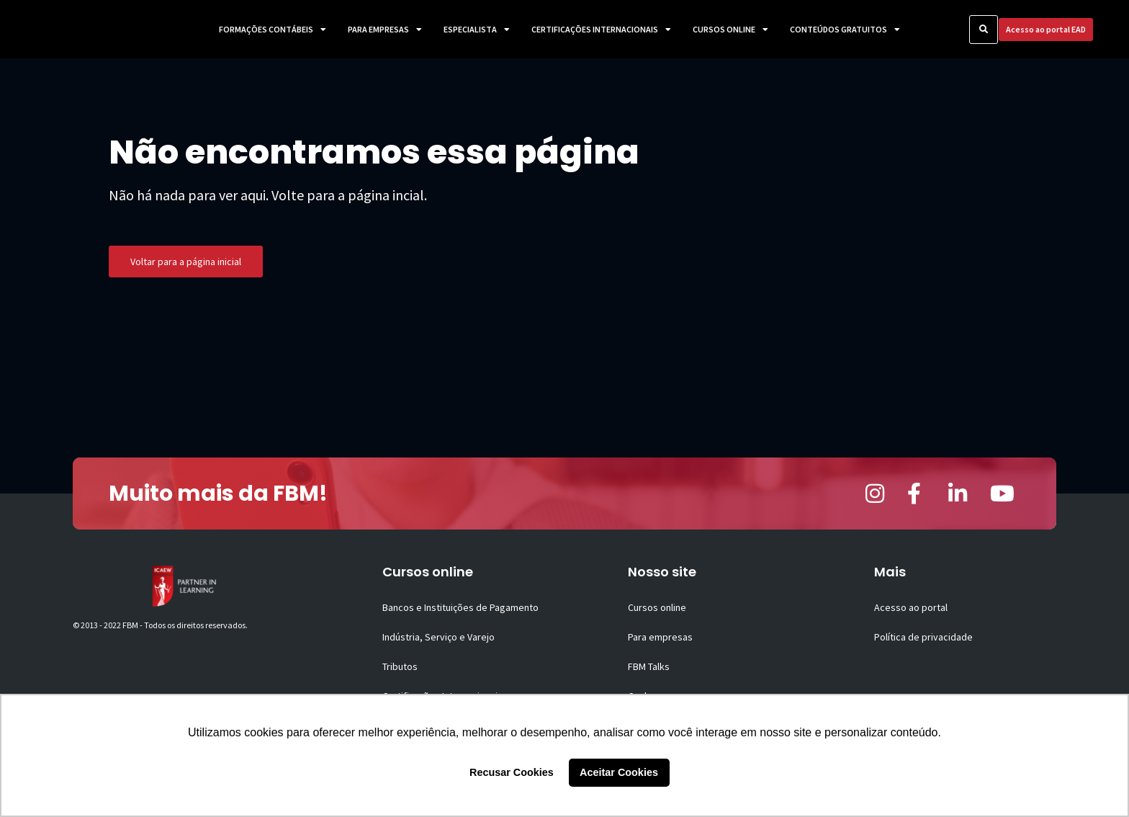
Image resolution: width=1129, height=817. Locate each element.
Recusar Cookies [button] (511, 772)
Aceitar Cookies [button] (619, 772)
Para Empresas (385, 29)
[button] (983, 29)
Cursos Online (730, 29)
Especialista (477, 29)
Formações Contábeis (272, 29)
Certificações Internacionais (601, 29)
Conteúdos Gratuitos (845, 29)
